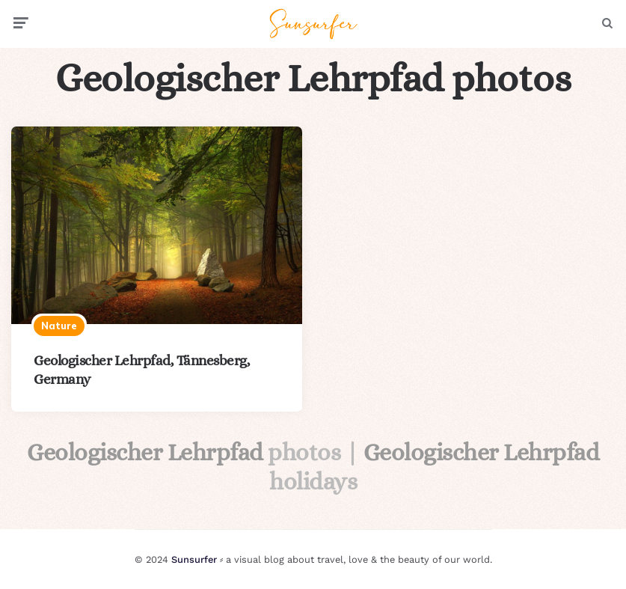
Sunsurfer (194, 559)
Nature (59, 326)
